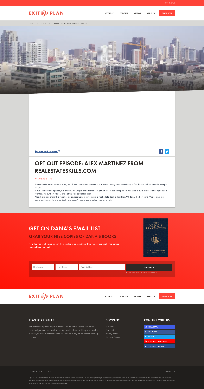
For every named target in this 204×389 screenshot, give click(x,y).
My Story (109, 13)
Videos (137, 13)
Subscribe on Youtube (156, 341)
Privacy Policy (112, 333)
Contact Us (170, 3)
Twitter (149, 336)
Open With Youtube (47, 151)
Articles (151, 13)
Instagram (151, 327)
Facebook (151, 331)
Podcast (124, 13)
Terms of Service (113, 336)
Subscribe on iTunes (155, 346)
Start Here (167, 13)
